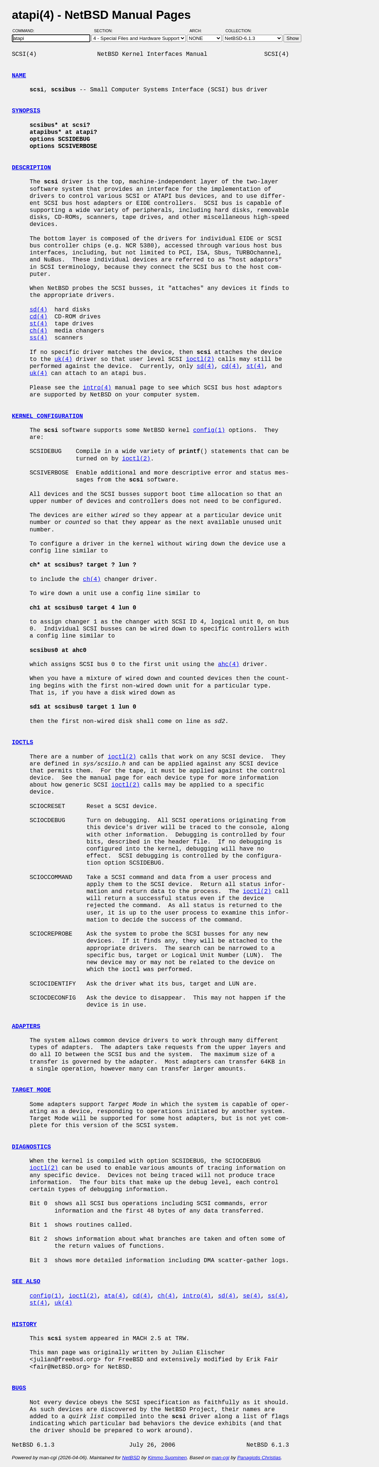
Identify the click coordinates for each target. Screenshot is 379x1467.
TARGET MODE (31, 1090)
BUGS (19, 1388)
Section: (105, 30)
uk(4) (63, 359)
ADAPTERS (26, 1026)
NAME (19, 76)
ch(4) (38, 331)
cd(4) (38, 317)
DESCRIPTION (31, 168)
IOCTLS (22, 742)
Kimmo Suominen (167, 1457)
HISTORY (24, 1325)
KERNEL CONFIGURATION (47, 416)
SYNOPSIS (26, 111)
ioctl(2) (200, 359)
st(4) (38, 324)
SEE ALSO (26, 1282)
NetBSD (131, 1457)
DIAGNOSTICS (31, 1147)
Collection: (238, 30)
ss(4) (38, 338)
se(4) (252, 1296)
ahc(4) (228, 664)
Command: (26, 30)
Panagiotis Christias (259, 1457)
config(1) (209, 430)
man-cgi (220, 1457)
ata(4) (115, 1296)
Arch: (199, 30)
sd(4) (38, 310)
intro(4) (97, 388)
